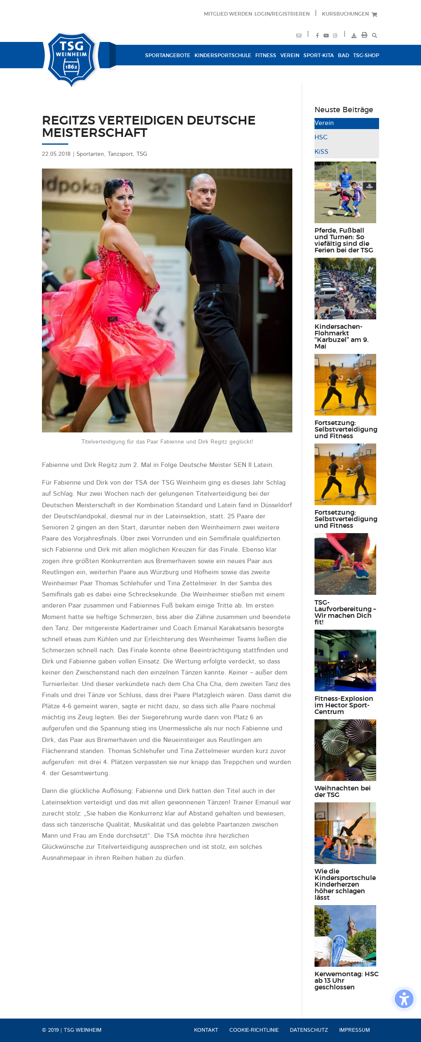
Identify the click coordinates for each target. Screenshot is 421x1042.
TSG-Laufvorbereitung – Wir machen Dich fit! (345, 612)
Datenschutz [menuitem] (309, 1030)
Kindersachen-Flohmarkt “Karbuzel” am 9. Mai (342, 336)
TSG (141, 154)
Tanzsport (120, 154)
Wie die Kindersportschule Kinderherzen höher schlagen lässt (345, 884)
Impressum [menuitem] (354, 1030)
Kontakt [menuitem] (206, 1030)
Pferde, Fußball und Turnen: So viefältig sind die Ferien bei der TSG (344, 240)
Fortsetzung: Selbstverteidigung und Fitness (346, 429)
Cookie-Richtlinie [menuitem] (254, 1030)
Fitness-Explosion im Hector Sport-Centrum (344, 705)
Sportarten (90, 154)
